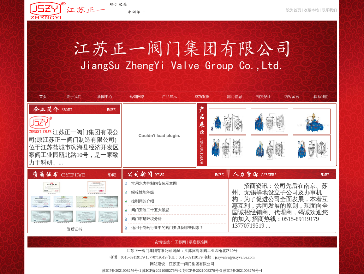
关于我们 (73, 96)
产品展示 (169, 96)
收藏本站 (311, 10)
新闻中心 (104, 96)
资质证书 (74, 229)
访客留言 (291, 96)
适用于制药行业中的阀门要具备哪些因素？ (167, 227)
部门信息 (234, 96)
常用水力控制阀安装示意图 (154, 183)
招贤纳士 (264, 96)
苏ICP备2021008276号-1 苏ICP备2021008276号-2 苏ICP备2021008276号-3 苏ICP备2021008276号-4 (182, 270)
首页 (43, 96)
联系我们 (329, 10)
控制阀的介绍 (142, 201)
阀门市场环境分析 (146, 219)
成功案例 (202, 96)
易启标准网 (198, 242)
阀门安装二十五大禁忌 (150, 210)
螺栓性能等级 (142, 192)
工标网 (180, 242)
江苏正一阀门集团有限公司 (149, 250)
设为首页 (293, 10)
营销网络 (137, 96)
